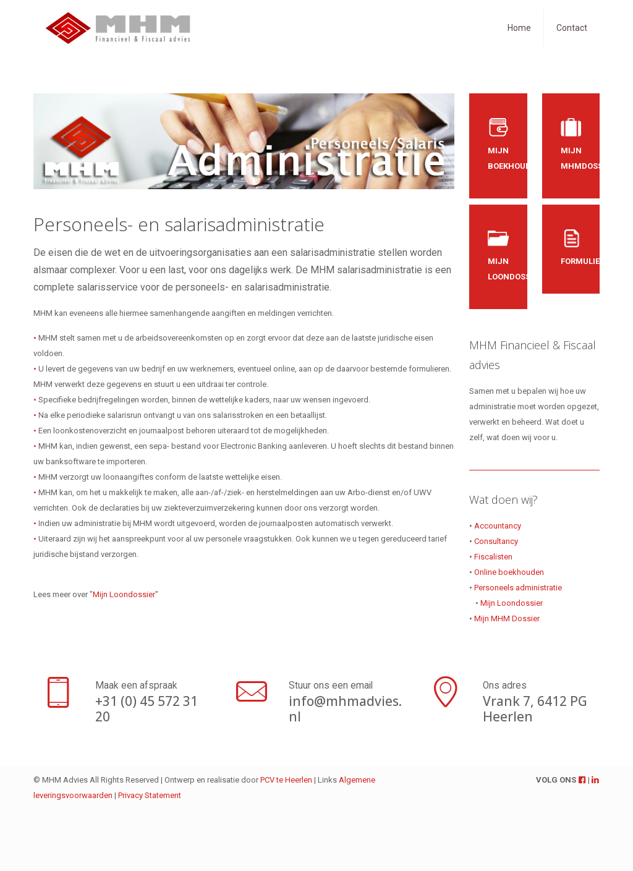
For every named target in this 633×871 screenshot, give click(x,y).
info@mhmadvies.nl (345, 708)
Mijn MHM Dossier (507, 618)
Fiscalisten (493, 556)
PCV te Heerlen (286, 779)
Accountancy (497, 525)
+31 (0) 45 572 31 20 (146, 708)
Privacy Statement (149, 795)
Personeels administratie (518, 587)
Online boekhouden (509, 572)
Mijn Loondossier (124, 594)
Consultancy (496, 541)
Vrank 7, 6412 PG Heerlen (535, 708)
